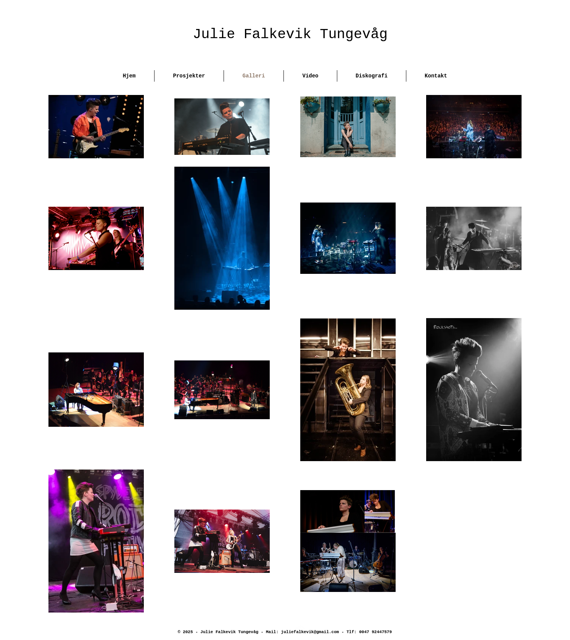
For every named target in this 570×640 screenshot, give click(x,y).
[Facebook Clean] (285, 628)
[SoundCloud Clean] (299, 628)
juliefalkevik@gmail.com (310, 632)
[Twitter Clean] (270, 628)
